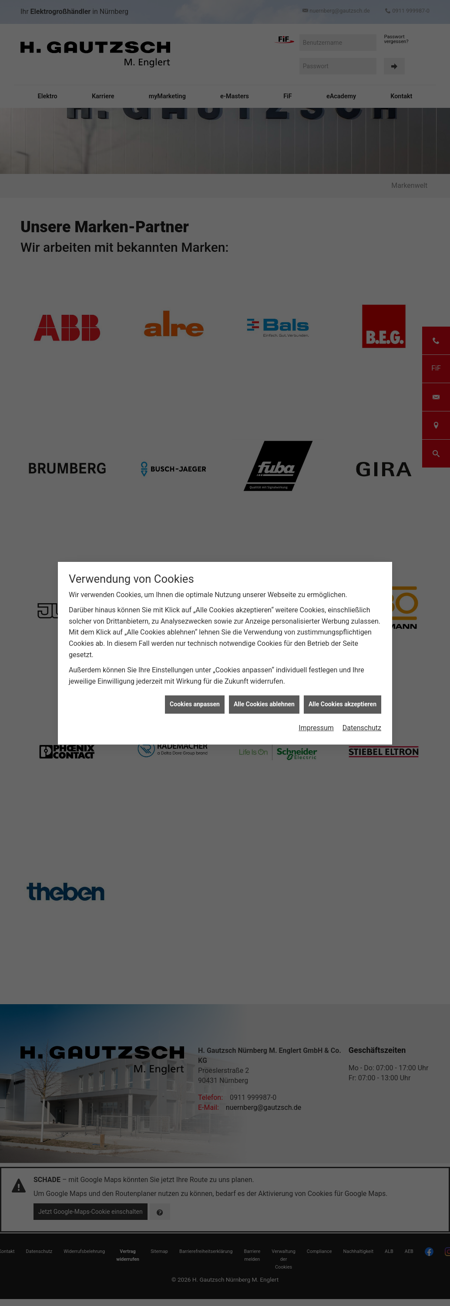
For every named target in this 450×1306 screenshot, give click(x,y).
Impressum (316, 728)
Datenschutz (362, 728)
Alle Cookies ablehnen (264, 704)
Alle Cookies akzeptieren (342, 704)
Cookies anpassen (195, 704)
